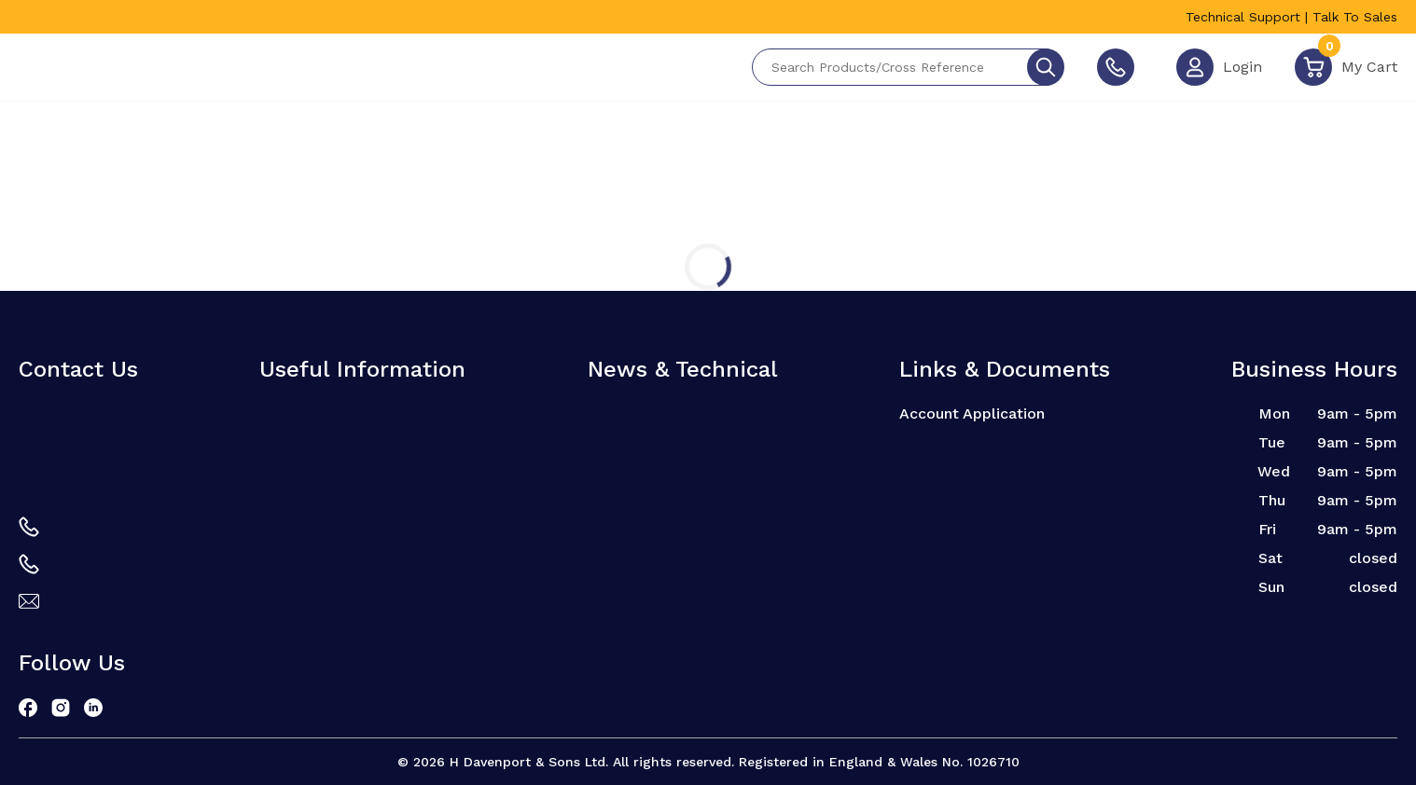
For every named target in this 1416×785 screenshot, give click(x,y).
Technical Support (1243, 16)
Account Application (972, 413)
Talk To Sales (1354, 16)
